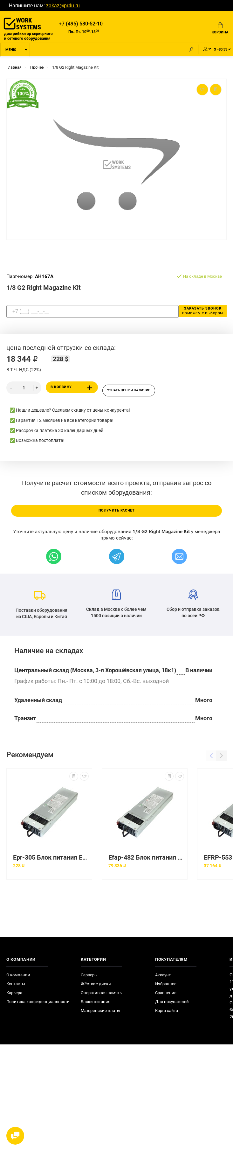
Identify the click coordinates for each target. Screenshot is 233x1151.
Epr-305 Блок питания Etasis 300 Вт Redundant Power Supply (51, 861)
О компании (18, 979)
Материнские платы (100, 1014)
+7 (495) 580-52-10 (81, 24)
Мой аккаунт (201, 51)
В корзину (72, 390)
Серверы (89, 979)
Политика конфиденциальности (38, 1005)
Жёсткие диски (96, 988)
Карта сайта (166, 1014)
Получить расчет (117, 514)
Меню (10, 52)
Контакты (15, 988)
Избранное (165, 988)
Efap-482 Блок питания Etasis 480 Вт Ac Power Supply (146, 861)
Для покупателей (172, 1005)
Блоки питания (95, 1005)
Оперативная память (101, 996)
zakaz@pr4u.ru (63, 5)
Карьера (14, 996)
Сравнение (165, 996)
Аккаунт (163, 979)
